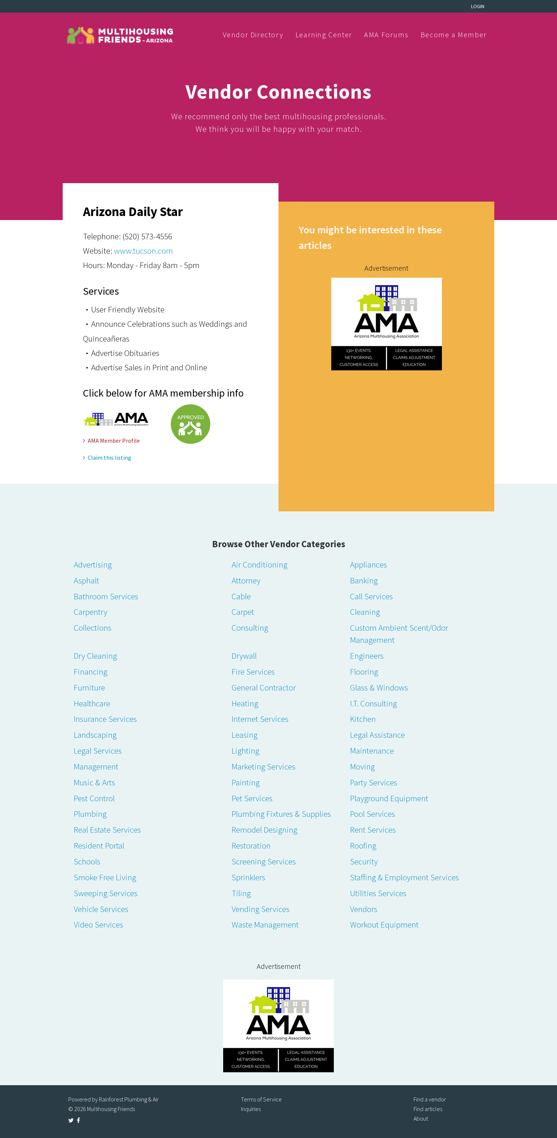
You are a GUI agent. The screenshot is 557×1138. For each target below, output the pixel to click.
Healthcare (92, 703)
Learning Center (323, 34)
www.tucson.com (143, 250)
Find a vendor (430, 1099)
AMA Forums (386, 34)
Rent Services (373, 829)
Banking (364, 580)
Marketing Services (263, 766)
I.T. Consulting (373, 703)
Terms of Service (261, 1099)
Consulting (250, 627)
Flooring (364, 671)
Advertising (93, 564)
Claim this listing (107, 457)
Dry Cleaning (95, 655)
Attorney (246, 580)
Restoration (251, 845)
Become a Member (454, 34)
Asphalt (86, 580)
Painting (246, 782)
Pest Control (94, 798)
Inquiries (251, 1109)
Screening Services (264, 861)
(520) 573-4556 (147, 236)
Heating (245, 703)
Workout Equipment (384, 924)
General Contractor (264, 687)
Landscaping (95, 734)
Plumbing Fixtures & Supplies (281, 813)
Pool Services (372, 813)
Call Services (371, 596)
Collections (92, 627)
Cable (241, 596)
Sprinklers (248, 877)
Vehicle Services (101, 909)
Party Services (373, 782)
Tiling (241, 893)
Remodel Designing (264, 829)
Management (96, 766)
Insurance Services (105, 718)
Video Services (98, 924)
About (421, 1118)
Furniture (89, 687)
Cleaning (365, 611)
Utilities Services (378, 893)
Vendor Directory (253, 34)
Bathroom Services (106, 596)
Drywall (244, 655)
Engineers (367, 655)
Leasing (244, 734)
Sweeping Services (106, 893)
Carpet (243, 611)
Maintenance (372, 750)
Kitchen (363, 718)
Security (364, 861)
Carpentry (90, 611)
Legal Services (98, 750)
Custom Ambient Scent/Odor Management (399, 633)
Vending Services (261, 909)
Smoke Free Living (105, 877)
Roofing (363, 845)
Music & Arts (94, 782)
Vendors (363, 909)
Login (477, 6)
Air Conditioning (259, 564)
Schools (87, 861)
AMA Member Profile (111, 440)
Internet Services (260, 718)
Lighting (245, 750)
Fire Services (253, 671)
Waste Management (265, 924)
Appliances (368, 564)
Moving (362, 766)
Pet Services (252, 798)
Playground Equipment (389, 798)
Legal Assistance (377, 734)
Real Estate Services (107, 829)
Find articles (428, 1109)
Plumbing (90, 813)
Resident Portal (99, 845)
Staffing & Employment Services (404, 877)
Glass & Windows (379, 687)
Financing (90, 671)
